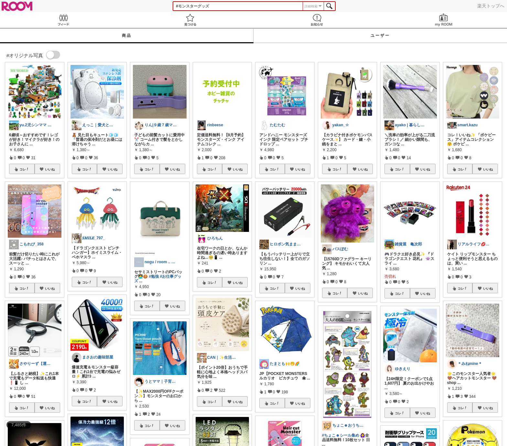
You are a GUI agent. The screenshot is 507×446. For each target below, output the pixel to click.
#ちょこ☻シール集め (340, 435)
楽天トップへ (490, 5)
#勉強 (154, 276)
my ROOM (443, 20)
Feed (63, 20)
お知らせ (316, 20)
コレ (24, 169)
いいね (50, 169)
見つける (190, 20)
